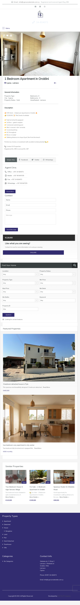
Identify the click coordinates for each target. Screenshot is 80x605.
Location (5, 271)
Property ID (6, 306)
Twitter (35, 160)
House (6, 528)
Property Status (45, 271)
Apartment (7, 521)
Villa (5, 547)
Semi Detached (9, 541)
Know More (10, 191)
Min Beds (43, 288)
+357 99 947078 (18, 176)
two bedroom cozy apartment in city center (18, 445)
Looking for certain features (13, 319)
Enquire (33, 252)
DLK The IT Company (64, 596)
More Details (10, 497)
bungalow (9, 531)
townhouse (7, 544)
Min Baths (5, 297)
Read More (46, 387)
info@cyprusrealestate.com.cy (29, 2)
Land (5, 534)
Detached (7, 524)
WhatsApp (48, 160)
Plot (5, 538)
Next (76, 53)
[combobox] (20, 274)
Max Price (5, 288)
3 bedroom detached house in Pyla (15, 384)
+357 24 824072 (18, 172)
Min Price (43, 280)
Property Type (7, 280)
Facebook (23, 160)
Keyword (43, 297)
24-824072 (42, 22)
